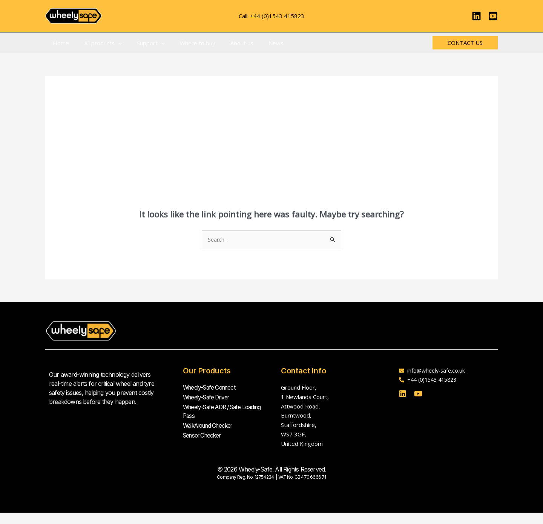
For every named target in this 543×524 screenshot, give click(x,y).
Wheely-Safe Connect (211, 387)
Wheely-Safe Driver (208, 397)
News (255, 43)
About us (224, 43)
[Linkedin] (476, 16)
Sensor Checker (204, 433)
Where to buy (184, 43)
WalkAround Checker (211, 424)
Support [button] (141, 43)
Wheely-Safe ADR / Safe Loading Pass (215, 410)
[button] (112, 43)
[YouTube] (493, 16)
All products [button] (97, 43)
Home (59, 43)
